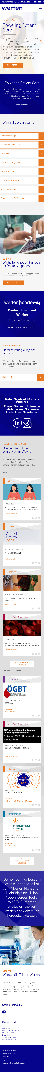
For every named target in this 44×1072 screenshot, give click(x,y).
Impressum (6, 1060)
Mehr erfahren (22, 104)
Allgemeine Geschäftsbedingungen (14, 1063)
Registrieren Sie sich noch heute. (22, 327)
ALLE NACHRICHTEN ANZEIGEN (22, 663)
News (5, 473)
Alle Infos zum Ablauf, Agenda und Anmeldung (19, 801)
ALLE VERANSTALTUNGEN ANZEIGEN (22, 861)
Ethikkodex (6, 1056)
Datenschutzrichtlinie (9, 1050)
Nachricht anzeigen (11, 514)
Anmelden (37, 2)
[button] (42, 56)
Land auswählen (24, 2)
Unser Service (13, 283)
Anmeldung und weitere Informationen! (17, 846)
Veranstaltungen (12, 671)
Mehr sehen (8, 709)
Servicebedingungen (9, 1053)
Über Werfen (12, 65)
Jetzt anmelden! (10, 711)
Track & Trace (9, 2)
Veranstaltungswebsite (12, 756)
